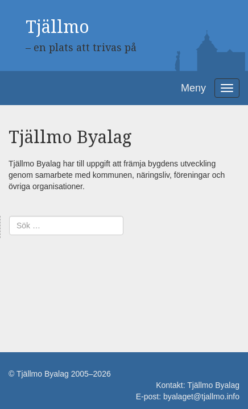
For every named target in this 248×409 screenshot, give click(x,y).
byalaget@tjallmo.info (201, 396)
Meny (193, 88)
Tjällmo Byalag (213, 385)
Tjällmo (57, 27)
